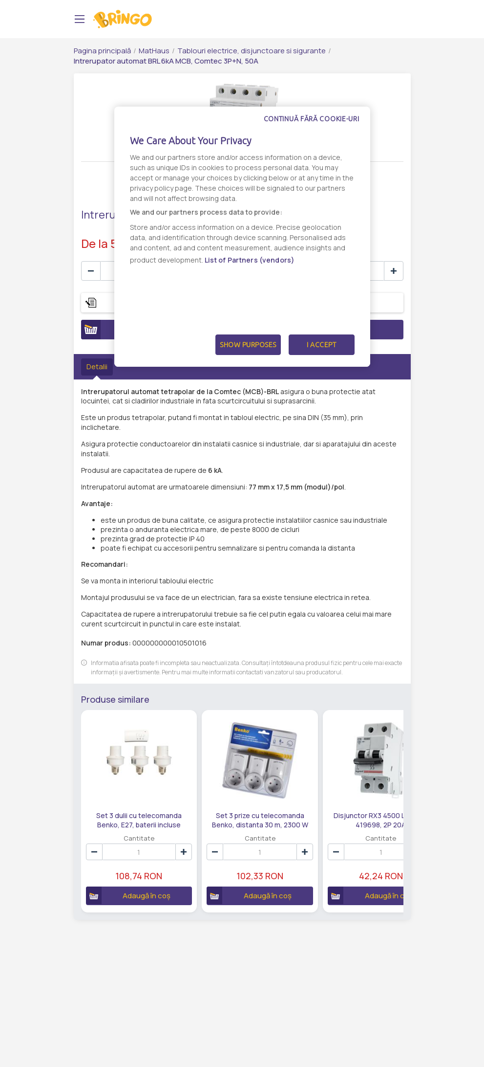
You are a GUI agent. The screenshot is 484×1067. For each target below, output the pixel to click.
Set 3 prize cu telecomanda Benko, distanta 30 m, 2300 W (226, 802)
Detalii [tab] (96, 366)
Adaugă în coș (123, 878)
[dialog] (242, 237)
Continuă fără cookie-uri (311, 119)
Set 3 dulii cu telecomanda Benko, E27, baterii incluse (127, 802)
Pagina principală (102, 50)
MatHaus (154, 50)
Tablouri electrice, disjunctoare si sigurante (251, 50)
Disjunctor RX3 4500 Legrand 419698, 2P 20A (324, 802)
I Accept (321, 345)
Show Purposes (248, 345)
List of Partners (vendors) (250, 260)
